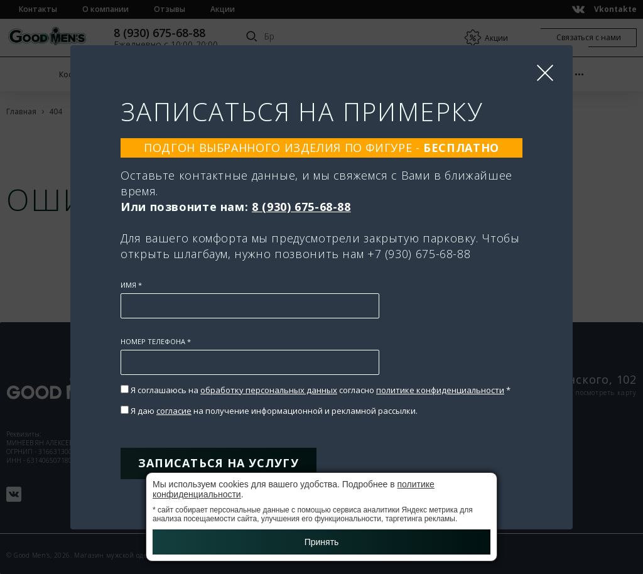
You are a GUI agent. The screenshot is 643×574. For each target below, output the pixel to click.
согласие (174, 410)
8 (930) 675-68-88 (301, 206)
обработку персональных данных (268, 390)
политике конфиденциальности (440, 390)
